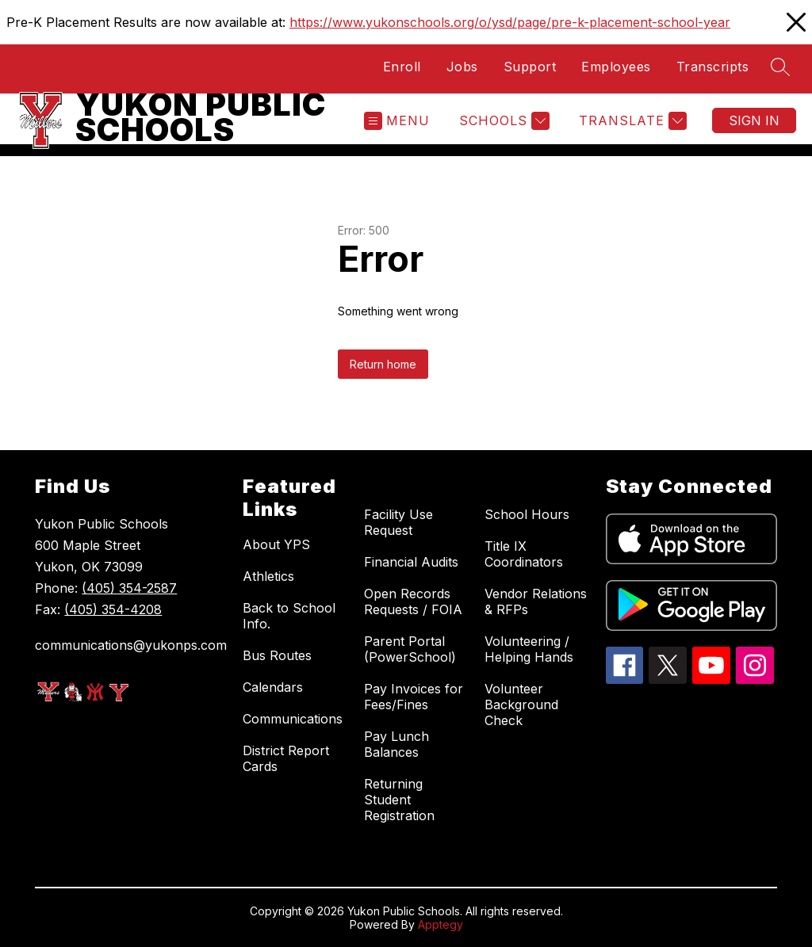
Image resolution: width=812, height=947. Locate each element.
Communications (293, 719)
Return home (383, 364)
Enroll (402, 66)
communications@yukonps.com (131, 645)
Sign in (754, 120)
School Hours (527, 514)
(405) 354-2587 (129, 588)
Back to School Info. (289, 616)
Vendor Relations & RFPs (536, 601)
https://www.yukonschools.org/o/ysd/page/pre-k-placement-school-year (509, 22)
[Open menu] (397, 121)
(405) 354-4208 (113, 609)
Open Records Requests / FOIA (413, 601)
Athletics (268, 576)
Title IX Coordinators (524, 554)
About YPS (276, 544)
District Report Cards (286, 758)
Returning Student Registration (399, 799)
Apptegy (440, 924)
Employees (616, 66)
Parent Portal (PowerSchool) (410, 649)
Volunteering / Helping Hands (529, 649)
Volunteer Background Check (521, 704)
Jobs (462, 66)
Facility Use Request (398, 522)
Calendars (273, 687)
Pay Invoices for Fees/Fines (413, 696)
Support (530, 66)
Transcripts (712, 66)
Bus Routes (277, 655)
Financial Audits (411, 562)
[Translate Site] (631, 121)
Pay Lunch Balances (396, 744)
